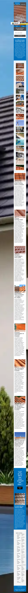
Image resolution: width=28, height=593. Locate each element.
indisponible (18, 4)
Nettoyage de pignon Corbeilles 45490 (18, 555)
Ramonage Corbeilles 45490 (18, 578)
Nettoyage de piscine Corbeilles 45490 (22, 551)
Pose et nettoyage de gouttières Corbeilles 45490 (18, 549)
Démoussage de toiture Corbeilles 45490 (18, 567)
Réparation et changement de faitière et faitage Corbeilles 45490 (22, 559)
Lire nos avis (19, 488)
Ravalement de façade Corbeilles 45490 (18, 542)
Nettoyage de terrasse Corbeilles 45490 (22, 539)
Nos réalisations (16, 27)
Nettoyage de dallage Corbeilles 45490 (22, 573)
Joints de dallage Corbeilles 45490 (22, 579)
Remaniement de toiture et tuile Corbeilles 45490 (22, 567)
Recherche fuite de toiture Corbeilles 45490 (18, 536)
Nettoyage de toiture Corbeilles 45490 (18, 573)
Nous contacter (23, 27)
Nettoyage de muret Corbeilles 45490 (22, 545)
